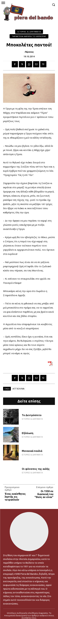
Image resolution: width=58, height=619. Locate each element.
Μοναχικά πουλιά (32, 451)
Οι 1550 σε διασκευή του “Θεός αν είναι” (43, 494)
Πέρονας (29, 52)
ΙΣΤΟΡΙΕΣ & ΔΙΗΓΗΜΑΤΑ (29, 32)
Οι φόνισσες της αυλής (36, 468)
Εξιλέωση (27, 433)
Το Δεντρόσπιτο (31, 415)
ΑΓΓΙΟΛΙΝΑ (19, 388)
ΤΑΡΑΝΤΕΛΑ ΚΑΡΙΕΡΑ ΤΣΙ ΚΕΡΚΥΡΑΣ (29, 36)
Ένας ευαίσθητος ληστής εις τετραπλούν (15, 496)
